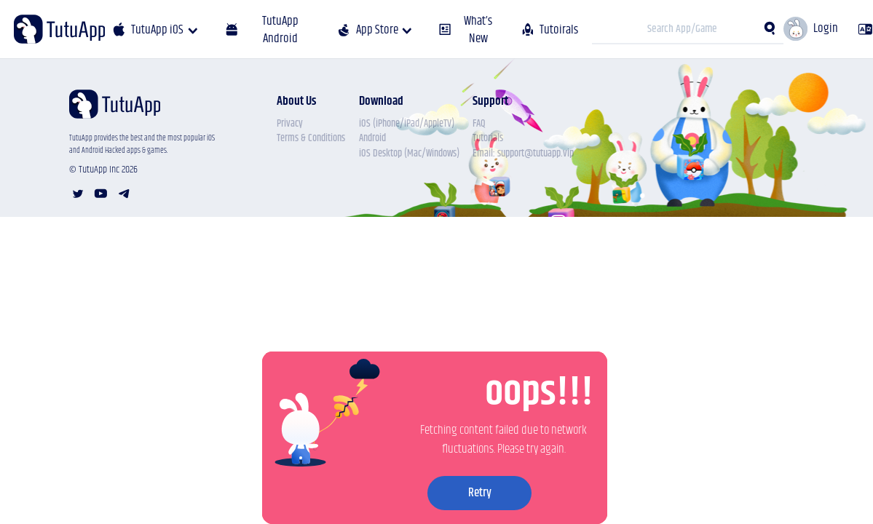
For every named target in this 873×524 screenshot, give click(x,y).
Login (825, 28)
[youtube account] (100, 193)
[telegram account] (124, 193)
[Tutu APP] (59, 29)
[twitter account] (77, 193)
